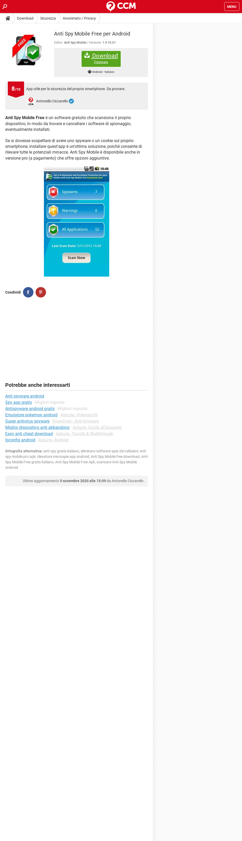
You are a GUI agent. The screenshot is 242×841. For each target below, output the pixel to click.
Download (25, 18)
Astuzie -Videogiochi (79, 414)
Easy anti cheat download (29, 433)
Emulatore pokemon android (31, 414)
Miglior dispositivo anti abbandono (37, 427)
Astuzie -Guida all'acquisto (97, 427)
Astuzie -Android (53, 439)
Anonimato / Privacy (79, 18)
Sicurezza (48, 18)
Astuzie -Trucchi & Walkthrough (84, 433)
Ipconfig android (20, 439)
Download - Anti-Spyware (76, 421)
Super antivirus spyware (27, 421)
